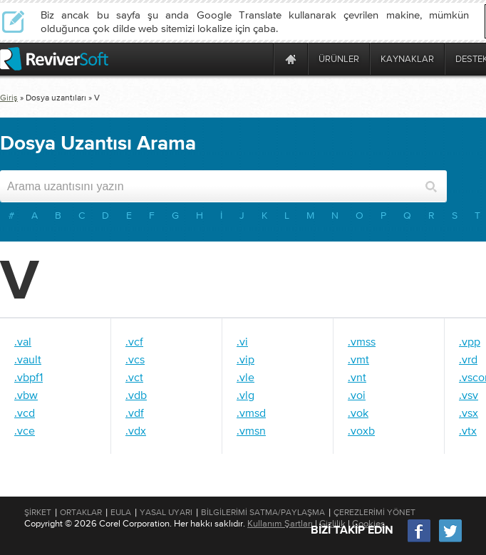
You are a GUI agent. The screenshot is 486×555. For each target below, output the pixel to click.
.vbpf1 (28, 376)
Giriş (9, 98)
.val (22, 341)
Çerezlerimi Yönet (374, 512)
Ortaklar (81, 512)
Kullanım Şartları (280, 523)
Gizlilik (332, 523)
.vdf (134, 412)
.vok (358, 412)
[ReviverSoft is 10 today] (259, 59)
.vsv (468, 394)
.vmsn (251, 430)
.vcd (24, 412)
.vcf (134, 341)
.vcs (135, 359)
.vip (245, 359)
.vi (242, 341)
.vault (27, 359)
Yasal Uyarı (166, 512)
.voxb (361, 430)
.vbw (26, 394)
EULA (120, 512)
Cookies (368, 523)
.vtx (468, 430)
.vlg (245, 394)
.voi (357, 394)
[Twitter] (450, 540)
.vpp (469, 341)
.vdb (136, 394)
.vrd (468, 359)
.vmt (358, 359)
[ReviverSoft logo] (54, 59)
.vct (134, 376)
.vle (245, 376)
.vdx (135, 430)
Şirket (37, 512)
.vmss (362, 341)
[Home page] (290, 59)
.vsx (468, 412)
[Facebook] (420, 540)
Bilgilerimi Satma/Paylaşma (263, 512)
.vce (24, 430)
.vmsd (251, 412)
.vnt (357, 376)
